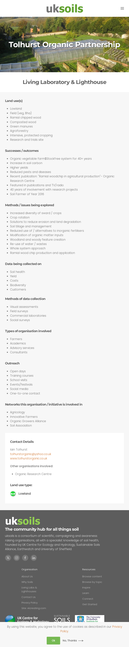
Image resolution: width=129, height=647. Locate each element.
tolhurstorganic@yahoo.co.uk (30, 454)
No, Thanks (70, 640)
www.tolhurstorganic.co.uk (28, 458)
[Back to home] (64, 8)
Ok (53, 640)
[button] (122, 8)
